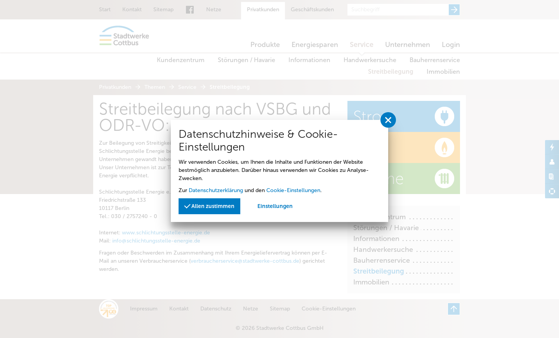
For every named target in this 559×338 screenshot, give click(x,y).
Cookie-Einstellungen (293, 190)
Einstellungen (275, 206)
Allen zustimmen (209, 206)
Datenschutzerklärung (216, 190)
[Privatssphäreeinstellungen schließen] (388, 120)
